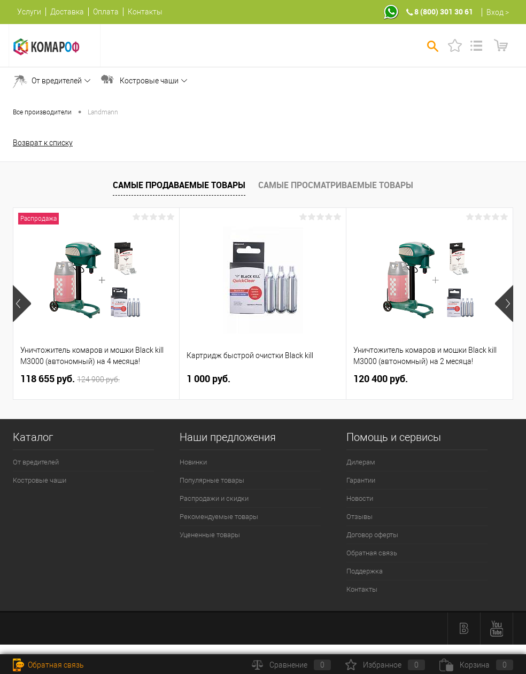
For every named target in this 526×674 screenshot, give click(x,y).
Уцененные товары (210, 535)
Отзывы (359, 517)
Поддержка (364, 571)
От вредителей (57, 80)
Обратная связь (371, 553)
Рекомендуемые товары (219, 517)
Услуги (29, 11)
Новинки (193, 462)
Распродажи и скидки (214, 498)
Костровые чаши (149, 80)
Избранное (385, 665)
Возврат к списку (43, 142)
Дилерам (360, 462)
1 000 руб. (208, 378)
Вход (495, 12)
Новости (359, 498)
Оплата (106, 11)
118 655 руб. (70, 379)
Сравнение (291, 665)
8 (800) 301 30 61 (443, 11)
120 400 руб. (380, 378)
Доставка (67, 11)
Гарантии (360, 480)
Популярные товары (212, 480)
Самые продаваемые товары (179, 185)
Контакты (145, 11)
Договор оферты (372, 535)
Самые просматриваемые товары (335, 185)
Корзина (476, 665)
